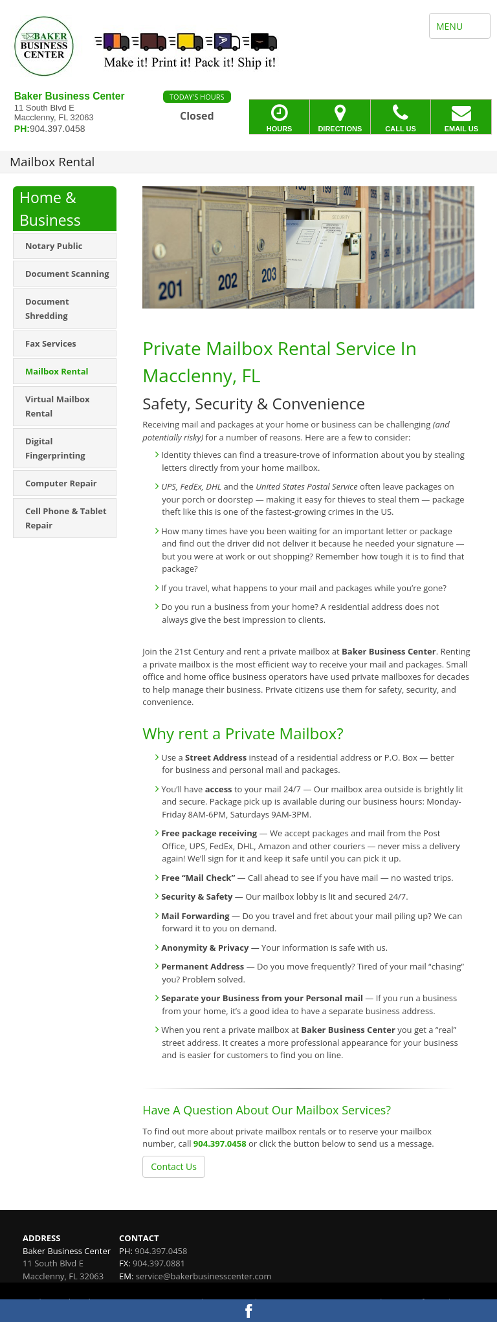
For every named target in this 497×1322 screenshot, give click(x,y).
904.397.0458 (220, 1143)
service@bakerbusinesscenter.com (204, 1276)
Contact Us (174, 1166)
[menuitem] (65, 245)
